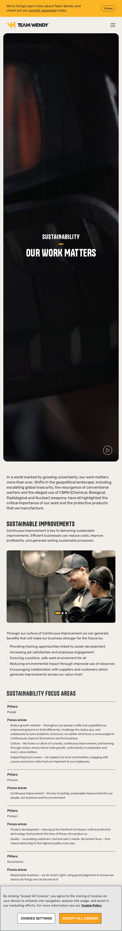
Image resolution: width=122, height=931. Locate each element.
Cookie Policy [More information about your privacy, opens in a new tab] (91, 905)
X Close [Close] (108, 8)
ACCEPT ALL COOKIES (80, 918)
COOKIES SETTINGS (36, 918)
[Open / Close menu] (113, 25)
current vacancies (43, 10)
